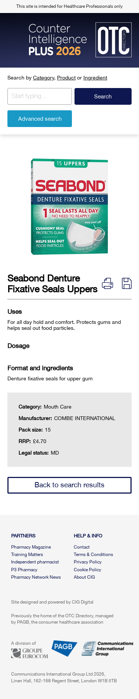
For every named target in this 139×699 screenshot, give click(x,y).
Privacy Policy (88, 562)
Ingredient (95, 78)
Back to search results (69, 485)
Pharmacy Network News (36, 577)
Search (103, 96)
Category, (44, 78)
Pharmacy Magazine (31, 547)
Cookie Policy (87, 569)
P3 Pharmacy (24, 569)
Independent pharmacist (35, 562)
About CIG (84, 577)
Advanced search (40, 119)
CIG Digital (82, 602)
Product (66, 78)
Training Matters (27, 554)
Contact (82, 547)
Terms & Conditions (93, 554)
